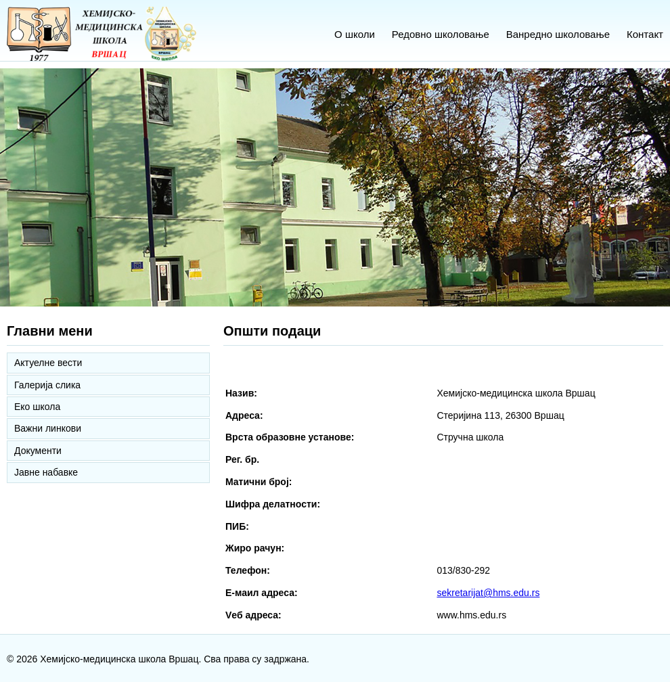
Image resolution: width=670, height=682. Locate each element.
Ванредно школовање (558, 34)
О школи (354, 34)
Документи (38, 450)
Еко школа (37, 406)
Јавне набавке (46, 472)
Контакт (645, 34)
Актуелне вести (48, 362)
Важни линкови (47, 428)
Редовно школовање (440, 34)
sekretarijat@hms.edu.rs (488, 592)
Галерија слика (47, 385)
